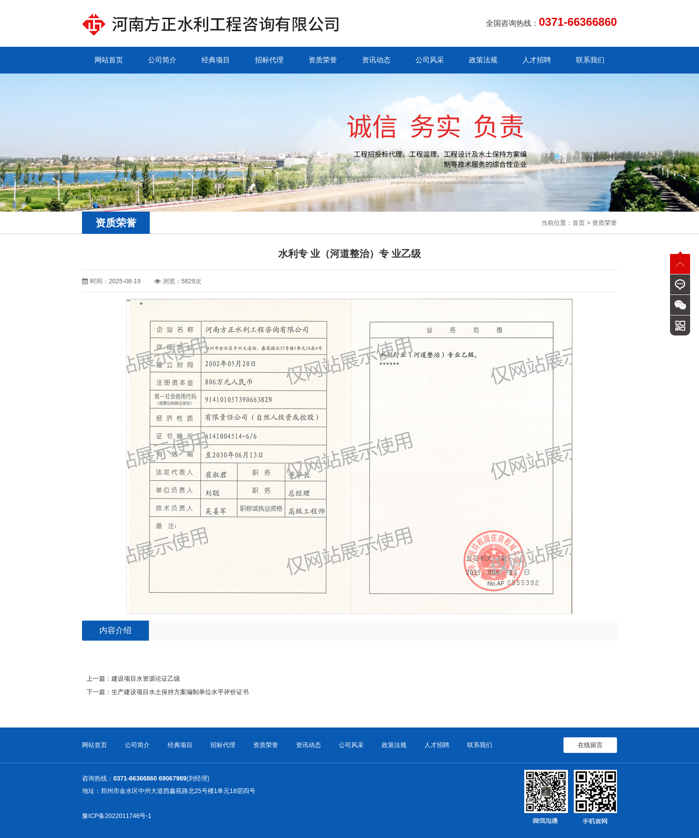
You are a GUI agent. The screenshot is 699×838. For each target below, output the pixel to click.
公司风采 (429, 60)
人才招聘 (536, 60)
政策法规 (483, 60)
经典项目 (215, 60)
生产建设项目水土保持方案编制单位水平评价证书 (180, 691)
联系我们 (590, 60)
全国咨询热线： (551, 22)
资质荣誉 (322, 60)
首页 (578, 222)
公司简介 (162, 60)
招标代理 (269, 60)
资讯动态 (376, 60)
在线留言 (590, 744)
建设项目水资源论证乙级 (145, 678)
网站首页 (109, 60)
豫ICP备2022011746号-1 (117, 815)
